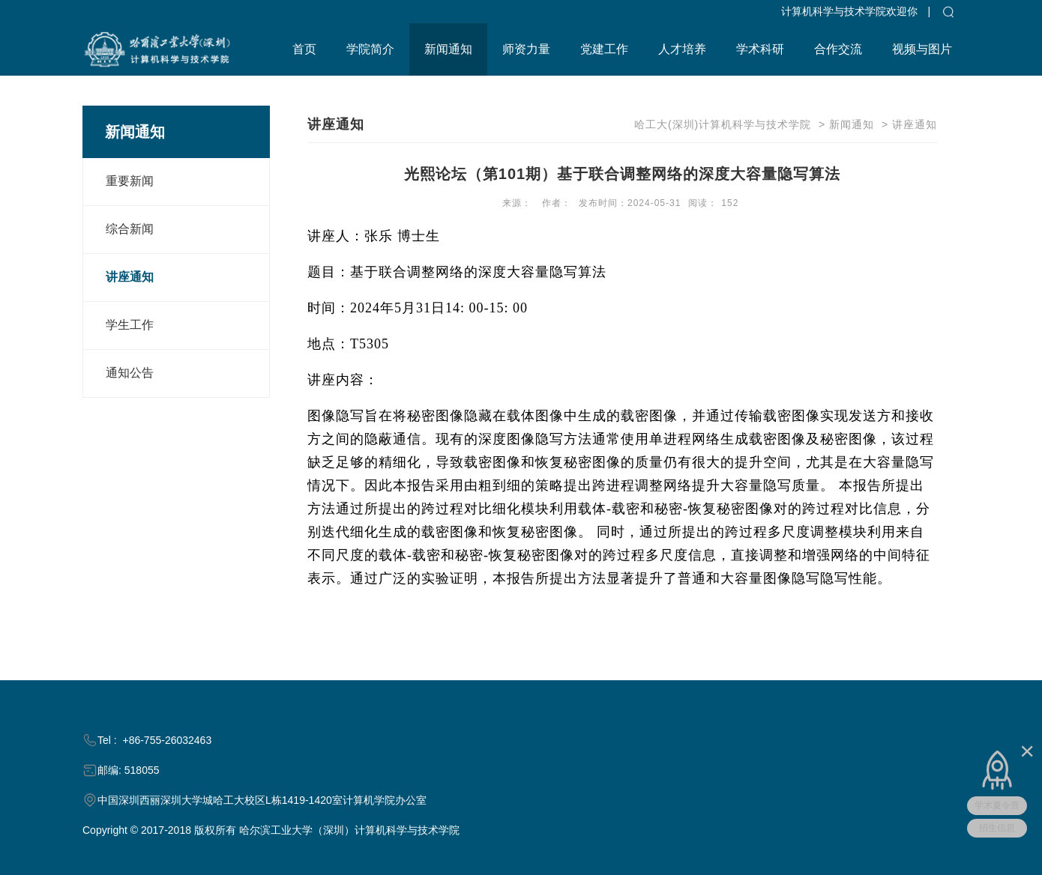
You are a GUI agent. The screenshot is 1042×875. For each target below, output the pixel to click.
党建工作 (604, 49)
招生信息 (997, 828)
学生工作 (130, 324)
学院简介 (370, 49)
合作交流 (838, 49)
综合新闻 (130, 228)
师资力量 (526, 49)
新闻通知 (448, 49)
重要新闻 (130, 181)
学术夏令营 (997, 805)
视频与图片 (922, 49)
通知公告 (130, 372)
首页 (304, 49)
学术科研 (760, 49)
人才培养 (682, 49)
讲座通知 (130, 276)
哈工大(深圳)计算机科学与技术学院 (722, 124)
